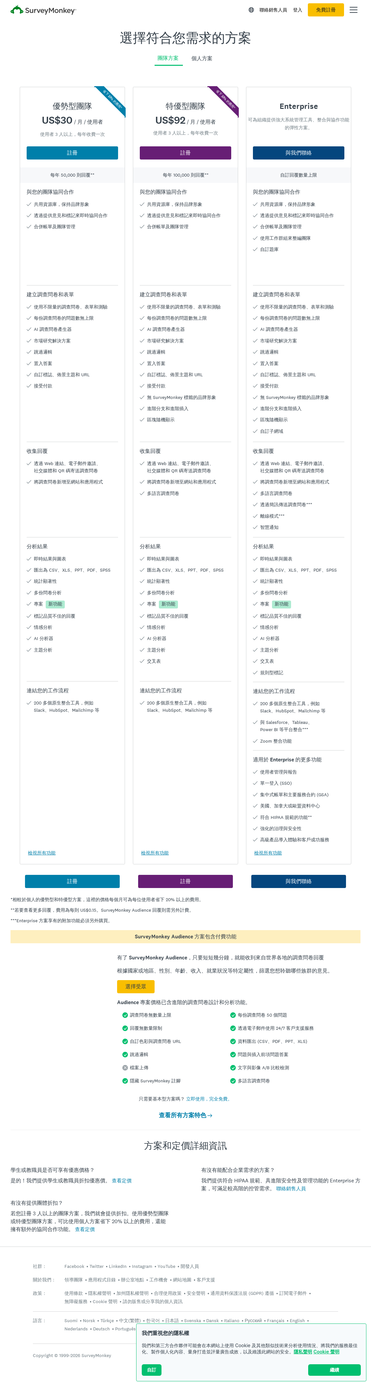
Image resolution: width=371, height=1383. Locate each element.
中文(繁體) (130, 1320)
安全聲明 (196, 1293)
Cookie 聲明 (326, 1351)
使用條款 (73, 1293)
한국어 (153, 1320)
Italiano (231, 1320)
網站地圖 (182, 1280)
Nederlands (76, 1329)
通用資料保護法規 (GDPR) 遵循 (242, 1293)
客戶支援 (206, 1280)
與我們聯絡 (298, 152)
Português (125, 1329)
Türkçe (107, 1320)
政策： (40, 1293)
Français (275, 1320)
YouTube (166, 1266)
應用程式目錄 (102, 1280)
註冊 (72, 152)
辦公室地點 (132, 1280)
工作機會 (158, 1280)
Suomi (71, 1320)
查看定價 (122, 1180)
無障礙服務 (75, 1301)
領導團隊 (73, 1280)
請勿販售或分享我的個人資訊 (153, 1301)
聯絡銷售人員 (273, 10)
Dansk (212, 1320)
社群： (40, 1266)
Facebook (74, 1266)
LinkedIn (118, 1266)
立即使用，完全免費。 (209, 1099)
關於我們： (44, 1280)
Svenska (192, 1320)
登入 (297, 10)
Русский (253, 1320)
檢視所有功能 (42, 853)
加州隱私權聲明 (132, 1293)
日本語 (172, 1320)
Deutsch (101, 1329)
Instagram (142, 1266)
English (297, 1320)
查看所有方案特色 (185, 1115)
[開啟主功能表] (353, 9)
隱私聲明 (303, 1351)
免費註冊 (326, 10)
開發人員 (190, 1266)
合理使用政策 (168, 1293)
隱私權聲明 (99, 1293)
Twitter (96, 1266)
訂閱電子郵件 (293, 1293)
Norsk (89, 1320)
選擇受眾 (135, 986)
